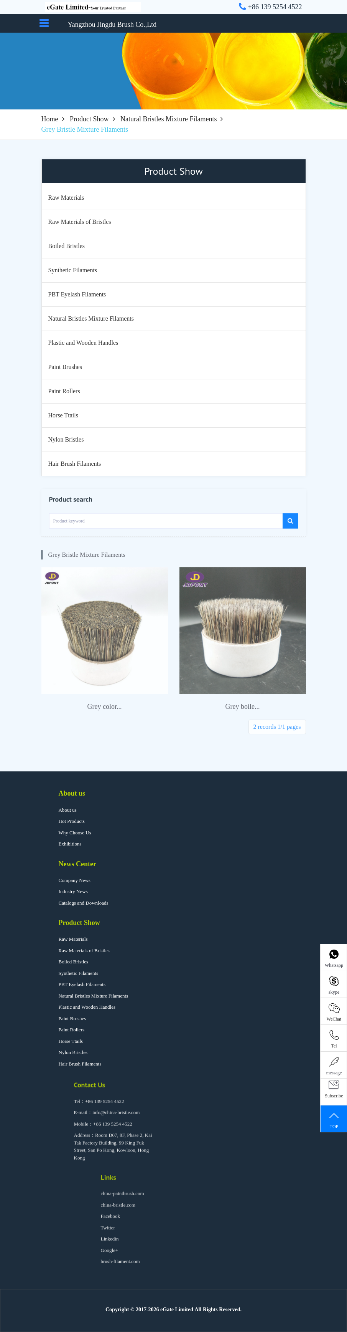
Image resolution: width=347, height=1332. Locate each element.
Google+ (109, 1255)
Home (49, 119)
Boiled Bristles (74, 962)
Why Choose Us (75, 833)
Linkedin (110, 1244)
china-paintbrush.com (122, 1198)
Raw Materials (73, 939)
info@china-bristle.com (116, 1117)
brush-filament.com (120, 1266)
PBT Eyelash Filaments (82, 984)
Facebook (110, 1221)
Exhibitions (70, 844)
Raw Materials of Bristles (84, 950)
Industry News (73, 891)
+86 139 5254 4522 (104, 1106)
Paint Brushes (72, 1018)
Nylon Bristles (73, 1052)
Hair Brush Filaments (80, 1064)
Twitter (108, 1233)
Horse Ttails (71, 1041)
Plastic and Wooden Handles (87, 1007)
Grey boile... (242, 715)
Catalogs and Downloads (84, 903)
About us (72, 793)
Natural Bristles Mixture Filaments (168, 119)
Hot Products (72, 821)
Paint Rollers (72, 1030)
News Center (77, 864)
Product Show (89, 119)
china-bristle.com (118, 1210)
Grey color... (104, 715)
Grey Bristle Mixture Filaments (86, 563)
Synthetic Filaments (79, 973)
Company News (74, 880)
